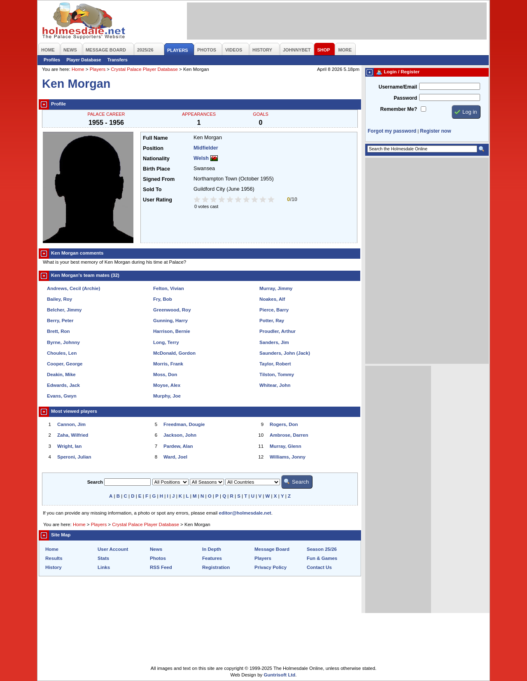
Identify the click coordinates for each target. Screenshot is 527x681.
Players (97, 69)
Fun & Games (322, 558)
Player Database (83, 59)
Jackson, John (179, 435)
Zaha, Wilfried (72, 435)
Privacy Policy (270, 567)
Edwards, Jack (63, 385)
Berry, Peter (60, 320)
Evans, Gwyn (62, 395)
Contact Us (319, 567)
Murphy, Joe (167, 395)
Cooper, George (64, 363)
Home (78, 69)
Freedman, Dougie (184, 424)
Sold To (152, 189)
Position (153, 148)
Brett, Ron (58, 331)
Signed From (159, 179)
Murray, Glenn (285, 446)
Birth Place (156, 169)
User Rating (157, 200)
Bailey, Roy (59, 299)
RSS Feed (161, 567)
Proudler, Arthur (277, 331)
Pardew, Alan (178, 446)
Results (54, 558)
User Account (113, 549)
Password (405, 98)
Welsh (201, 158)
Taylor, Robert (275, 363)
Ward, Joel (175, 456)
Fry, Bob (162, 299)
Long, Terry (166, 342)
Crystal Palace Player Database (144, 69)
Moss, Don (165, 374)
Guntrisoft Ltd (280, 674)
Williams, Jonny (287, 456)
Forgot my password (392, 131)
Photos (158, 558)
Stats (103, 558)
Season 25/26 (322, 549)
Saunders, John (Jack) (284, 353)
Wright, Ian (69, 446)
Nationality (156, 158)
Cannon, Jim (71, 424)
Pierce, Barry (274, 309)
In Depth (211, 549)
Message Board (271, 549)
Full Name (155, 138)
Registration (216, 567)
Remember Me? (398, 109)
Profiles (52, 59)
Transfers (117, 59)
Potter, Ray (271, 320)
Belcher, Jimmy (64, 309)
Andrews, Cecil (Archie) (73, 288)
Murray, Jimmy (275, 288)
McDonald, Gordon (174, 353)
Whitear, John (275, 385)
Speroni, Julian (74, 456)
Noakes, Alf (272, 299)
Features (212, 558)
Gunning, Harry (170, 320)
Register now (435, 131)
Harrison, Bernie (171, 331)
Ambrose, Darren (289, 435)
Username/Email (397, 87)
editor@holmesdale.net (245, 512)
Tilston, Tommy (276, 374)
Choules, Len (62, 353)
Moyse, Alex (166, 385)
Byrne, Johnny (63, 342)
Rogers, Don (284, 424)
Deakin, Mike (61, 374)
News (156, 549)
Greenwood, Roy (172, 309)
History (53, 567)
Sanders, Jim (274, 342)
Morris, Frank (168, 363)
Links (104, 567)
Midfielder (206, 148)
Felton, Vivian (168, 288)
